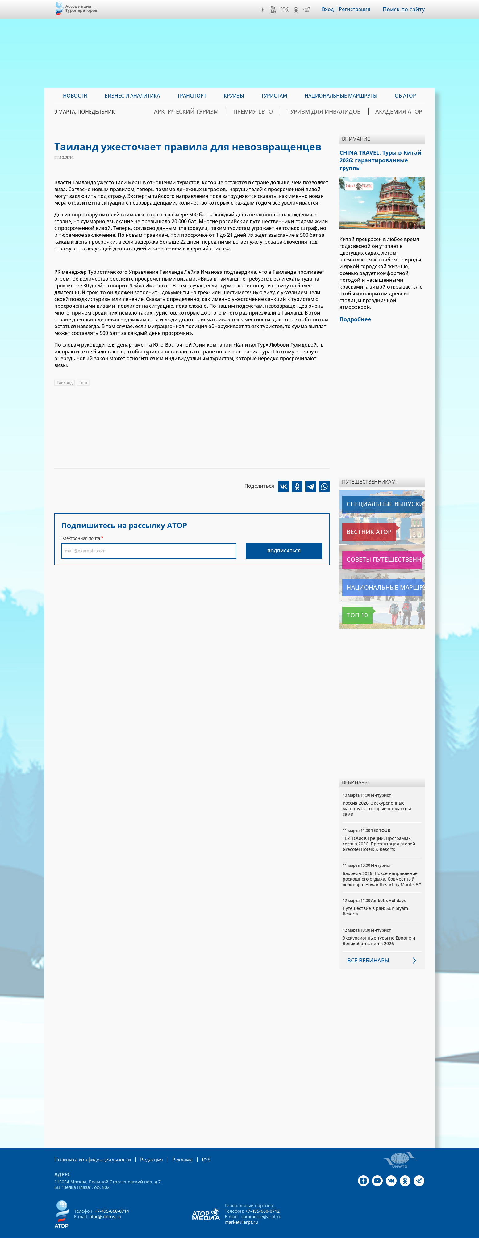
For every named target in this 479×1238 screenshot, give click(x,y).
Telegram (311, 10)
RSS (191, 1149)
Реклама (169, 1149)
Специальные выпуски (371, 494)
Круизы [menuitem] (234, 95)
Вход (332, 9)
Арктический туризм (226, 111)
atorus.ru (367, 1232)
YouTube (277, 9)
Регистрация (359, 9)
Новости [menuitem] (75, 95)
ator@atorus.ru (105, 1206)
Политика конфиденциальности (88, 1149)
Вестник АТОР (360, 521)
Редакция (141, 1149)
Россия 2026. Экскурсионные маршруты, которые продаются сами (377, 798)
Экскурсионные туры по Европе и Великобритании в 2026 (379, 930)
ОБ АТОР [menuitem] (405, 95)
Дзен (267, 10)
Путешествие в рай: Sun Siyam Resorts (375, 900)
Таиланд (65, 382)
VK (289, 10)
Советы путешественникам (376, 549)
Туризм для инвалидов (342, 111)
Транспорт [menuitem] (191, 95)
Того (83, 382)
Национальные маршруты (375, 577)
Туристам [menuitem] (274, 95)
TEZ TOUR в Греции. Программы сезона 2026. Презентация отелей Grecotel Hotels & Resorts (379, 833)
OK (300, 10)
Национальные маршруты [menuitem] (341, 95)
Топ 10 (352, 605)
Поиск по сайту (406, 9)
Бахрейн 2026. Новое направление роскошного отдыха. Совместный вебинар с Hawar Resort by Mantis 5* (382, 868)
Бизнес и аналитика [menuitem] (132, 95)
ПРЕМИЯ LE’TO (282, 111)
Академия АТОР (404, 111)
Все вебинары (365, 949)
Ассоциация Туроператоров (81, 8)
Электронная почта (80, 538)
